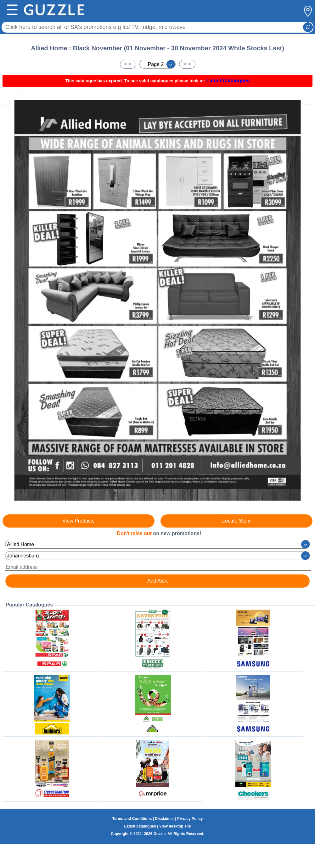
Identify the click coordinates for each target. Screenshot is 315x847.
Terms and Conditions (132, 819)
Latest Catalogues (228, 80)
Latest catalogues (140, 826)
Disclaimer (164, 819)
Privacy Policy (190, 819)
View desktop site (175, 826)
